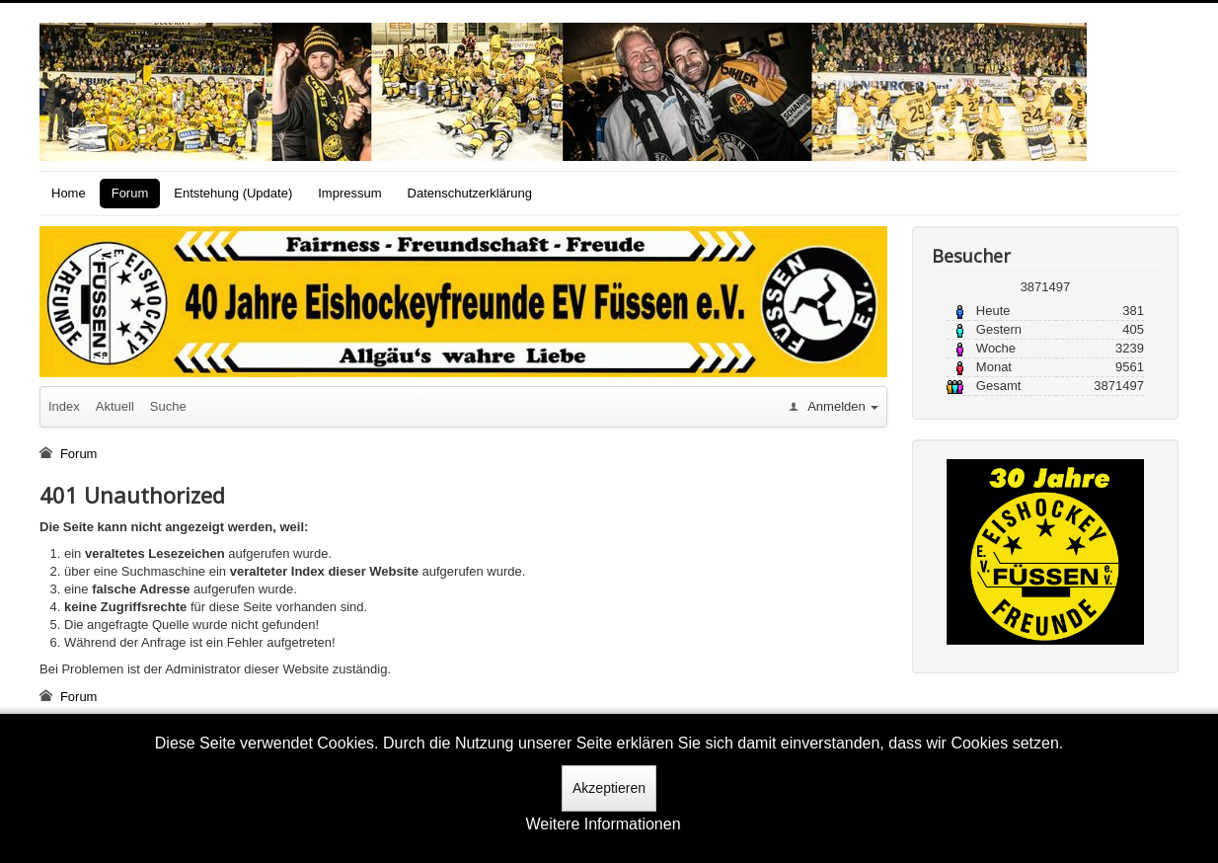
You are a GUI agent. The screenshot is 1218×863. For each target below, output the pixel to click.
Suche (168, 406)
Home (68, 193)
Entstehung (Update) (233, 193)
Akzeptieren (609, 788)
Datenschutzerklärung (470, 193)
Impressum (349, 193)
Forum (130, 193)
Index (64, 406)
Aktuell (115, 406)
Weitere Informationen (602, 824)
